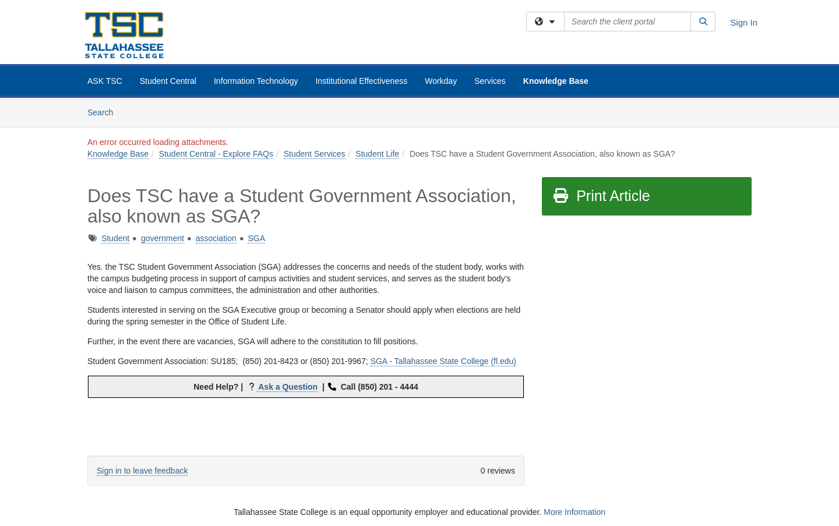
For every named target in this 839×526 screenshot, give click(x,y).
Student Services (315, 153)
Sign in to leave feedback (142, 470)
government (162, 238)
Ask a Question (287, 386)
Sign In (743, 22)
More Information (574, 512)
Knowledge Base (555, 81)
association (216, 238)
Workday (441, 81)
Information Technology (256, 81)
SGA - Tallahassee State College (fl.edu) (443, 361)
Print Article (601, 196)
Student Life (377, 153)
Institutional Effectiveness (361, 81)
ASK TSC (104, 81)
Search (104, 111)
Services (490, 81)
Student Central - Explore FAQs (216, 153)
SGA (256, 238)
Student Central (168, 81)
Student (115, 238)
